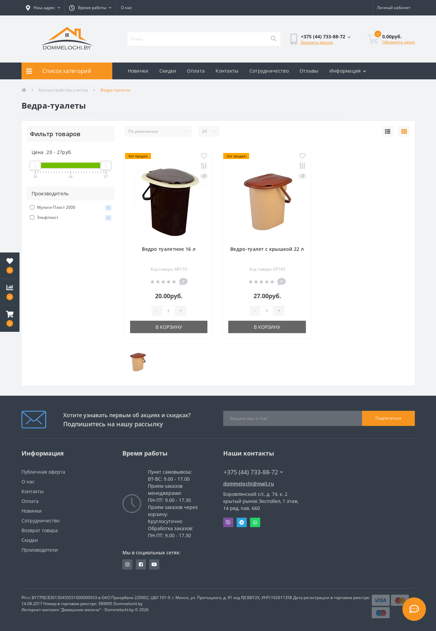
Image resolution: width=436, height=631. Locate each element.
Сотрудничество (269, 71)
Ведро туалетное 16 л (169, 249)
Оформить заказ (398, 42)
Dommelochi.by (128, 603)
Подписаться (388, 418)
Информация (347, 71)
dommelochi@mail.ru (248, 483)
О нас (126, 7)
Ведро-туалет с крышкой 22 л (267, 249)
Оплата (196, 71)
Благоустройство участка (63, 90)
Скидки (167, 71)
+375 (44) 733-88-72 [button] (253, 472)
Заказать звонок (317, 42)
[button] (43, 7)
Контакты (226, 71)
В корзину (169, 327)
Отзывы (309, 71)
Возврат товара (40, 530)
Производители (40, 550)
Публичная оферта (43, 472)
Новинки (138, 71)
